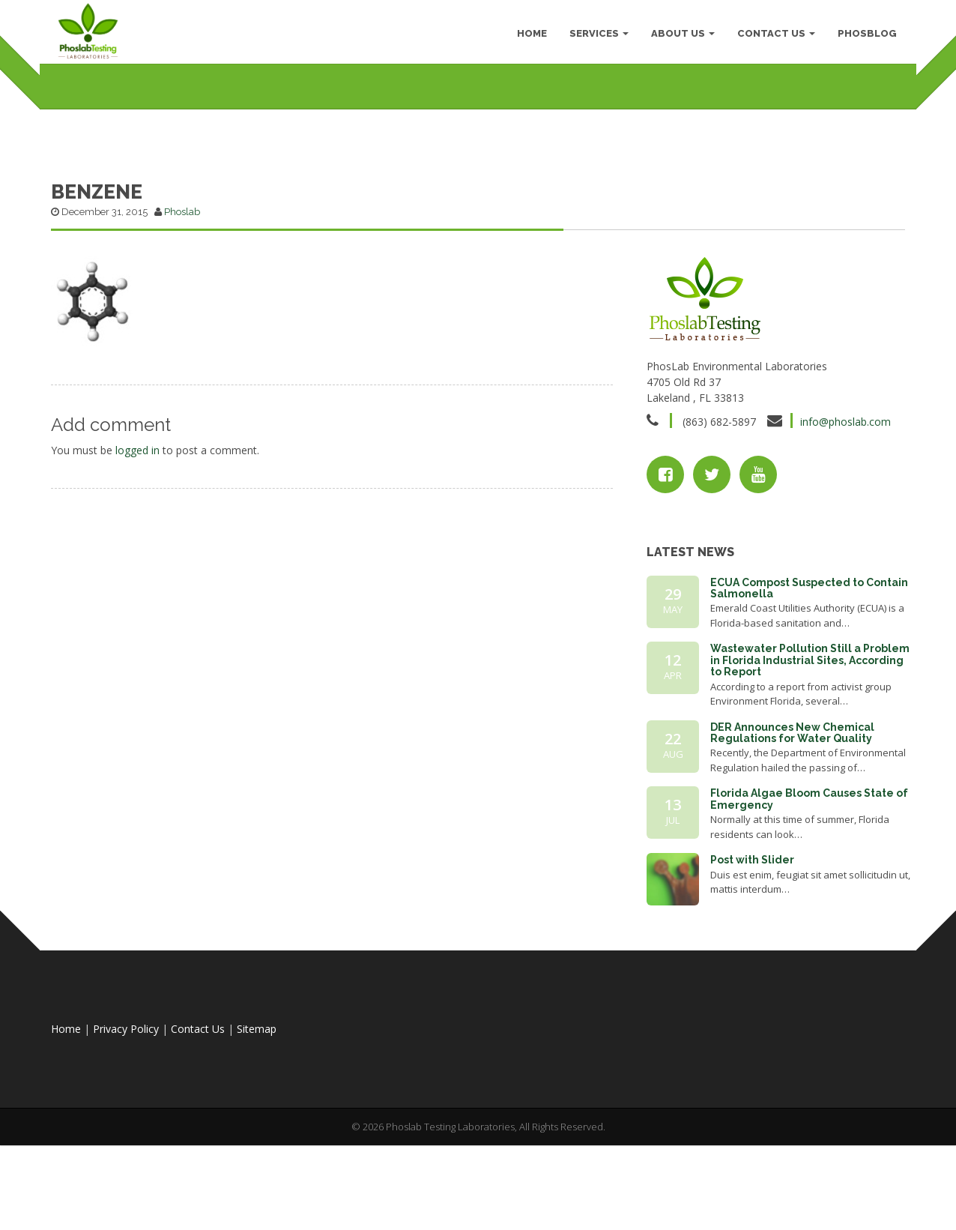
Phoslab (182, 301)
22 (673, 834)
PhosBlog (864, 37)
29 (673, 689)
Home (66, 1118)
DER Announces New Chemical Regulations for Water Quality (792, 821)
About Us (680, 37)
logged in (137, 539)
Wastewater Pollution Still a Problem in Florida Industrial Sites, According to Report (810, 749)
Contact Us (773, 37)
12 (673, 755)
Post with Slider (752, 949)
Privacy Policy (126, 1118)
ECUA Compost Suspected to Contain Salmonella (809, 677)
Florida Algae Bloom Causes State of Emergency (809, 887)
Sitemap (256, 1118)
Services (596, 37)
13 (673, 900)
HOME (529, 37)
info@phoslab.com (845, 511)
